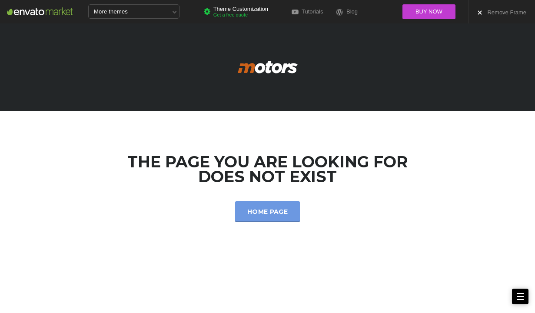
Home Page (267, 212)
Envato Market (40, 11)
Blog (347, 12)
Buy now (428, 11)
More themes (135, 12)
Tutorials (307, 11)
